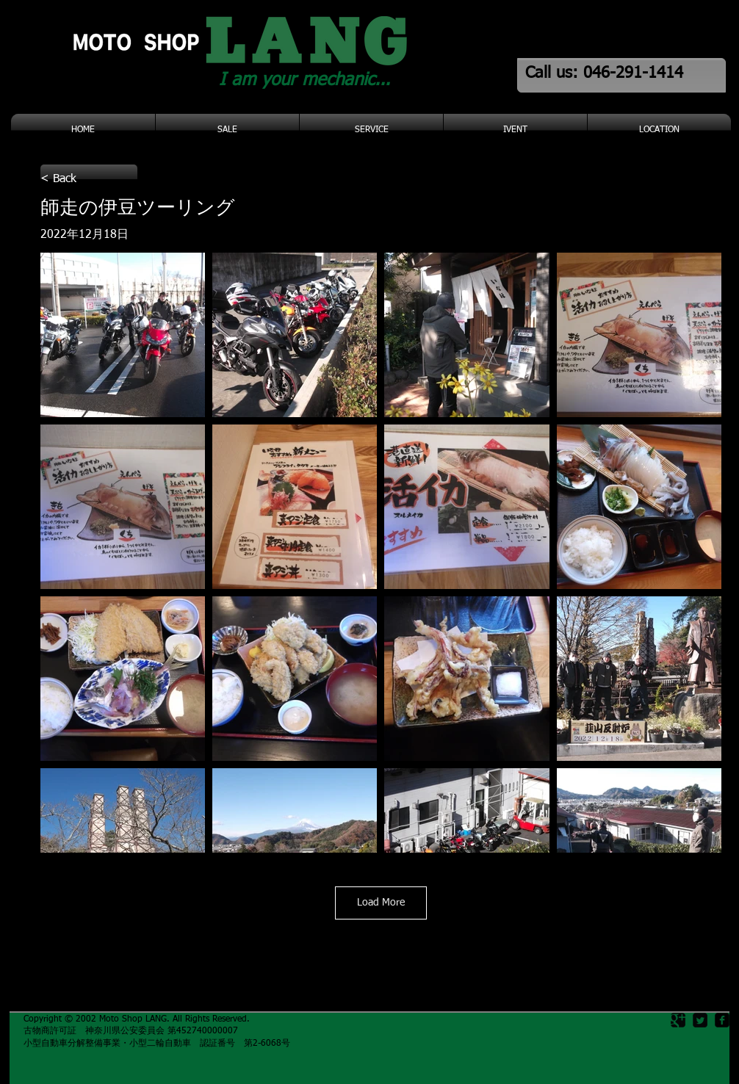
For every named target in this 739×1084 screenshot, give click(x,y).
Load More (381, 902)
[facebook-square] (722, 1020)
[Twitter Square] (700, 1020)
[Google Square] (678, 1020)
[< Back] (88, 179)
